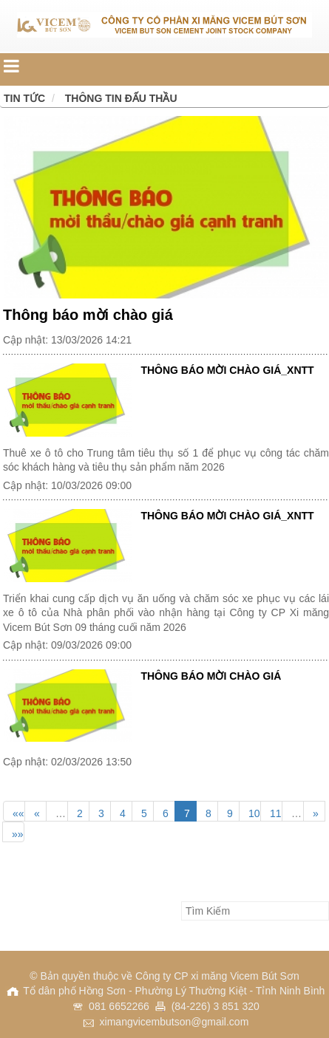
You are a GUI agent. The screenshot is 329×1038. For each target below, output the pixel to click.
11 (276, 813)
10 (254, 813)
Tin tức (24, 98)
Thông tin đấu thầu (121, 98)
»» (18, 834)
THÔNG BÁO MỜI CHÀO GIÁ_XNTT (226, 370)
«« (18, 813)
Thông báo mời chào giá (88, 315)
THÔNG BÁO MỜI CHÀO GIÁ (210, 676)
